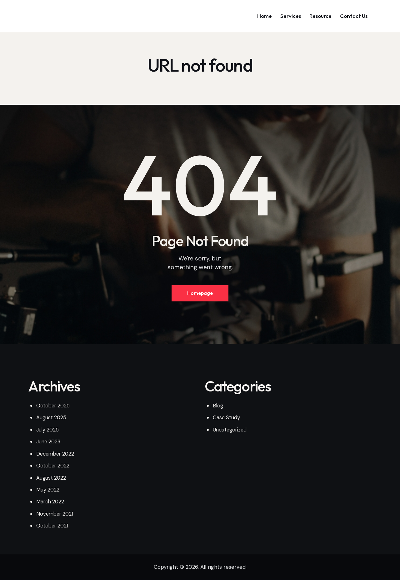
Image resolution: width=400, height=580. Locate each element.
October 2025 (54, 407)
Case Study (227, 419)
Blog (218, 407)
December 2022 (56, 454)
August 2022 (51, 479)
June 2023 (49, 443)
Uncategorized (230, 431)
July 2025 (48, 431)
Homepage (200, 294)
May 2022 (48, 490)
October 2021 (53, 526)
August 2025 (51, 419)
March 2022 (51, 502)
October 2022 (53, 466)
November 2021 (55, 514)
